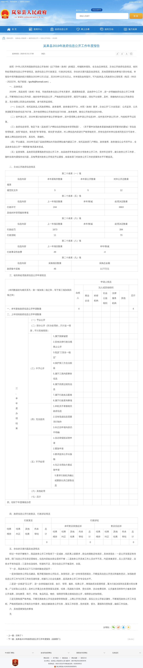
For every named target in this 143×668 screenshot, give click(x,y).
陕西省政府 (13, 2)
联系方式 (84, 658)
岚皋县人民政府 (20, 38)
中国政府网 (4, 2)
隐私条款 (65, 658)
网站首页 (46, 658)
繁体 (86, 10)
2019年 (54, 38)
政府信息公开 (33, 38)
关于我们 (56, 658)
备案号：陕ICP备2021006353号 (76, 661)
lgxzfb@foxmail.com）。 (40, 82)
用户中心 (79, 10)
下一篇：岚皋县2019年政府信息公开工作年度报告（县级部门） (35, 639)
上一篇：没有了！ (15, 635)
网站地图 (74, 658)
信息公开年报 (45, 38)
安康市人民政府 (25, 2)
